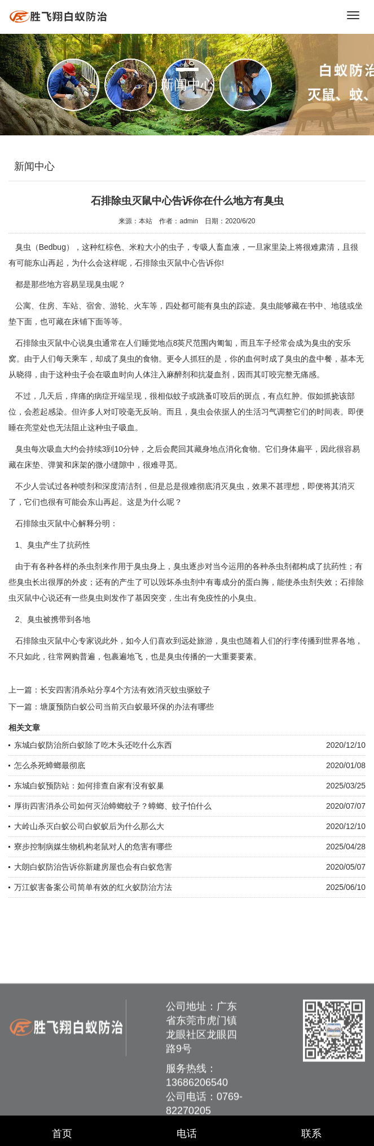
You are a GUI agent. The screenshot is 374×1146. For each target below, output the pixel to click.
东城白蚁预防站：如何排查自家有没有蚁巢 (89, 785)
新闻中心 (34, 166)
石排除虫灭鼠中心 (46, 342)
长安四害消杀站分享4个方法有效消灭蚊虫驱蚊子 (125, 689)
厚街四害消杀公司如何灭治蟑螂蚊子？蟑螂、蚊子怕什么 (113, 805)
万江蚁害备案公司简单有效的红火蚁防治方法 (93, 887)
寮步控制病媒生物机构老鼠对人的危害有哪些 (93, 846)
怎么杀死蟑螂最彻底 (49, 765)
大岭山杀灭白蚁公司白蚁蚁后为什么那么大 (89, 826)
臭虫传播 (182, 656)
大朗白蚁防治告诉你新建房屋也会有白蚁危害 (93, 866)
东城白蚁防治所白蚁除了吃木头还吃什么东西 (93, 745)
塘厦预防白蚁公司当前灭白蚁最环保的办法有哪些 (127, 706)
